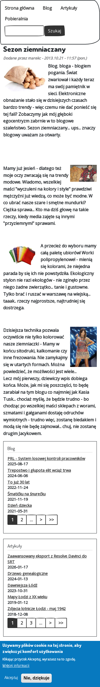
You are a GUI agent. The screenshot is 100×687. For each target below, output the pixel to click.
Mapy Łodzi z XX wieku (27, 596)
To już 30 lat (18, 482)
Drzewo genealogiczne (27, 573)
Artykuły (69, 8)
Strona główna (19, 8)
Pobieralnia (16, 19)
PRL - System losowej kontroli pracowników (46, 458)
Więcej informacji (15, 669)
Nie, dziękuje (36, 681)
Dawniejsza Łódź (22, 585)
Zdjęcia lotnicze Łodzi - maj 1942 (36, 608)
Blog (47, 8)
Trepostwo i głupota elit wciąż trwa (39, 470)
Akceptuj (11, 681)
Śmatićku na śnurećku (26, 493)
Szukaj (54, 31)
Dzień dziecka (19, 505)
